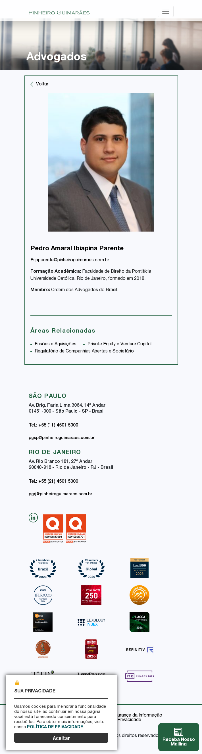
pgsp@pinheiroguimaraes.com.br (61, 438)
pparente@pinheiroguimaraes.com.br (69, 260)
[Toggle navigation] (166, 11)
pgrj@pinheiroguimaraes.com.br (60, 494)
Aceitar (61, 739)
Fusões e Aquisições (55, 344)
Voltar (42, 84)
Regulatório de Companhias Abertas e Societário (84, 351)
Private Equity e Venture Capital (119, 344)
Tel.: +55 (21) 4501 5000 (53, 482)
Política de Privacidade (55, 727)
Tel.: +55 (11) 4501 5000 (53, 425)
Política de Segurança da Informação (124, 715)
